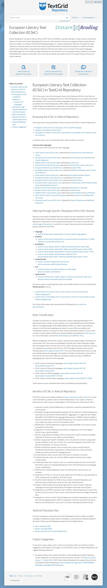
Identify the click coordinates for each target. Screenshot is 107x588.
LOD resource (90, 333)
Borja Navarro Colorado (78, 188)
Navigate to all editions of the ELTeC (48, 130)
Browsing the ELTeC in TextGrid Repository (19, 96)
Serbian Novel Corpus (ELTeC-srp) (47, 190)
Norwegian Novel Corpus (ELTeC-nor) (48, 170)
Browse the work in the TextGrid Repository (51, 531)
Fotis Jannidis (75, 158)
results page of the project (42, 224)
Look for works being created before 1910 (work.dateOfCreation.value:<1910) (65, 252)
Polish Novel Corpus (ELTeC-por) (47, 175)
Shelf (90, 2)
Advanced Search (65, 21)
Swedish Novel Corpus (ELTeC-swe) (47, 193)
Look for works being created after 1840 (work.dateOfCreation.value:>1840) (65, 249)
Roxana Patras (77, 180)
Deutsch (99, 2)
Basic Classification (19, 114)
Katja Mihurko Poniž (50, 185)
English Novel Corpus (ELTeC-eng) (47, 163)
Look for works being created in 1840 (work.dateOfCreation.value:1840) (63, 247)
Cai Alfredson (90, 193)
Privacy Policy (29, 576)
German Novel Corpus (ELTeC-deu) (47, 158)
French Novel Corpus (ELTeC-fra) (47, 165)
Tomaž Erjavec (75, 183)
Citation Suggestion (19, 127)
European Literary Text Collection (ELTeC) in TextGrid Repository (19, 89)
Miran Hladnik (87, 183)
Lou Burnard (73, 163)
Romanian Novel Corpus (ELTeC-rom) (48, 180)
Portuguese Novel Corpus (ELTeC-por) (49, 178)
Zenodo (87, 397)
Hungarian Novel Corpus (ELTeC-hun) (48, 168)
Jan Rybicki (86, 175)
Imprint (21, 576)
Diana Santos (77, 178)
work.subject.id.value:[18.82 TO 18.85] (78, 378)
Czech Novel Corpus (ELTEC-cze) (46, 153)
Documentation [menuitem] (89, 17)
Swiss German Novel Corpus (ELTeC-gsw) (50, 195)
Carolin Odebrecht (42, 160)
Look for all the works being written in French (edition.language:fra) (62, 234)
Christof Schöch (74, 165)
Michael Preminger (79, 170)
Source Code (38, 576)
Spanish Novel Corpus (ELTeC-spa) (47, 188)
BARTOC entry (78, 336)
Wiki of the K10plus (62, 336)
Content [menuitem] (75, 17)
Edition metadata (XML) (43, 529)
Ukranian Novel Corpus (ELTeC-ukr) (48, 200)
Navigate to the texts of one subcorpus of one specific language (58, 128)
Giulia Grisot (79, 195)
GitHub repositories (71, 397)
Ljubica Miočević (76, 193)
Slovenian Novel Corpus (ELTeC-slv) (48, 183)
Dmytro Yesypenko (77, 200)
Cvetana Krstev (74, 190)
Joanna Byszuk (73, 175)
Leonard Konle (86, 158)
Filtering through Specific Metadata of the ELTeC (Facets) (19, 109)
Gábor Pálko (76, 168)
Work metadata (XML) (43, 526)
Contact (14, 576)
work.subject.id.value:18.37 (54, 351)
